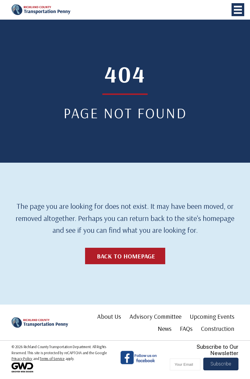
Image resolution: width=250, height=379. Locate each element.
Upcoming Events (212, 316)
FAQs (186, 328)
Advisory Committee (155, 316)
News (165, 328)
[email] (185, 364)
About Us (109, 316)
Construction (217, 328)
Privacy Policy (22, 358)
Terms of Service (52, 358)
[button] (220, 364)
